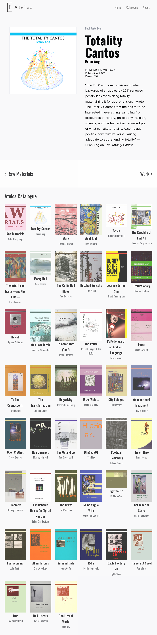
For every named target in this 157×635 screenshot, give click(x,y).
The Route (91, 344)
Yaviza (116, 230)
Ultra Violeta (91, 399)
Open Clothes (15, 452)
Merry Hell (40, 278)
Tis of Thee (142, 452)
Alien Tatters (40, 563)
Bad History (40, 615)
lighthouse (116, 491)
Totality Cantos (40, 228)
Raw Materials (15, 233)
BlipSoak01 (91, 452)
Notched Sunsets (91, 285)
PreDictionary (141, 286)
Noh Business (40, 452)
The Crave (66, 505)
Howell (15, 337)
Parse (141, 344)
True (15, 615)
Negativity (65, 399)
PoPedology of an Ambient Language (116, 347)
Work (66, 238)
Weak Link (91, 238)
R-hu (91, 563)
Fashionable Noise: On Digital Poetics (40, 511)
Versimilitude (65, 563)
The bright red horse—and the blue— (15, 291)
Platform (15, 505)
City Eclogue (116, 399)
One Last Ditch (40, 344)
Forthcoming (15, 563)
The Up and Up (66, 452)
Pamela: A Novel (142, 563)
